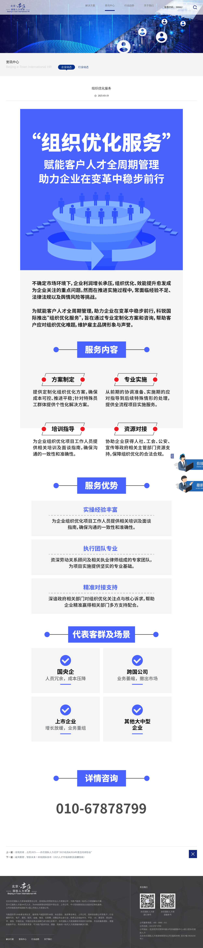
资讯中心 (108, 10)
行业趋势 (128, 7)
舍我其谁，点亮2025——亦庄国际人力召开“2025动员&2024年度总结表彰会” (53, 852)
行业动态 (83, 67)
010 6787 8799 (155, 926)
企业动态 (66, 68)
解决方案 (88, 7)
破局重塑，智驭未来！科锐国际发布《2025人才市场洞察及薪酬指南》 (50, 857)
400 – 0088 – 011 (160, 922)
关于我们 (148, 7)
